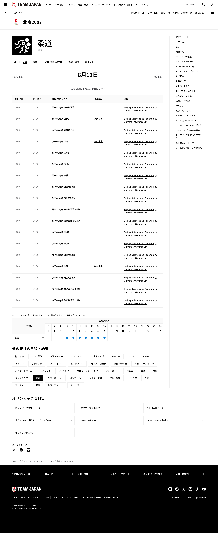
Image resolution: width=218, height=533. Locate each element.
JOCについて (142, 4)
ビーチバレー (77, 363)
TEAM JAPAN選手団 (52, 61)
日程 (25, 61)
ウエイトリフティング (87, 370)
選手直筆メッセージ (185, 143)
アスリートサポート (101, 4)
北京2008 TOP (182, 37)
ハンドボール (112, 370)
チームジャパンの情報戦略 (188, 130)
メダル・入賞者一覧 (182, 12)
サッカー (116, 356)
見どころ (89, 61)
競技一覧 (165, 12)
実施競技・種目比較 (185, 66)
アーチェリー (21, 385)
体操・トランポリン (144, 363)
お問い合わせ (33, 497)
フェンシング (21, 377)
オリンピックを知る (123, 4)
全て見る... (200, 12)
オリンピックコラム (24, 432)
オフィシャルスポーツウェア (189, 71)
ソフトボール (54, 377)
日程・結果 (153, 12)
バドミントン (75, 377)
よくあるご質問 (18, 497)
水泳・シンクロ (78, 356)
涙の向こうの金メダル (186, 115)
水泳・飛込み (56, 356)
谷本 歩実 (98, 141)
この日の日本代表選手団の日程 (87, 88)
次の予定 (157, 76)
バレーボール (56, 363)
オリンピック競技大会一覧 (28, 407)
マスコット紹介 (183, 86)
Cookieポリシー (94, 497)
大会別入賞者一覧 (155, 407)
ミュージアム (177, 497)
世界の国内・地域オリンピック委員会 (33, 420)
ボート (145, 356)
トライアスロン (55, 385)
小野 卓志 (98, 118)
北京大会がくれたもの (186, 120)
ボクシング (37, 363)
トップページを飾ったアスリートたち (191, 136)
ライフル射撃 (95, 377)
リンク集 (45, 497)
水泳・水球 (98, 356)
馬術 (155, 370)
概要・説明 (73, 61)
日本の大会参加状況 (90, 420)
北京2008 (50, 461)
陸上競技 (19, 356)
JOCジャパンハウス (184, 110)
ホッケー (19, 363)
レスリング (45, 370)
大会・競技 (92, 473)
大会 (21, 461)
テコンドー (76, 385)
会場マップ (181, 81)
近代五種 (132, 377)
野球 (38, 385)
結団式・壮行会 (183, 100)
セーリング (64, 370)
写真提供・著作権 (111, 497)
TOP (14, 61)
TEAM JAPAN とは (26, 473)
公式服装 (180, 76)
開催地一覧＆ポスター (91, 407)
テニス (131, 356)
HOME (14, 461)
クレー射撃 (115, 377)
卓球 (143, 370)
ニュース (70, 4)
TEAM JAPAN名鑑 (184, 56)
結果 (35, 61)
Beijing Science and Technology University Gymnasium (140, 109)
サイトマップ (57, 497)
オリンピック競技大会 (35, 461)
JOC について (190, 473)
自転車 (130, 370)
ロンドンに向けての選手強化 (189, 125)
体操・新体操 (120, 363)
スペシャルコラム (184, 95)
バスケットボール (23, 370)
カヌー (148, 377)
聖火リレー (181, 105)
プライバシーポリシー (75, 497)
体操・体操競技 (98, 363)
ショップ (189, 497)
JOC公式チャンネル (184, 91)
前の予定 (18, 76)
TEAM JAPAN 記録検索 (157, 420)
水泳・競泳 (37, 356)
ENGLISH (202, 497)
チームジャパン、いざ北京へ (189, 147)
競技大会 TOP (138, 12)
